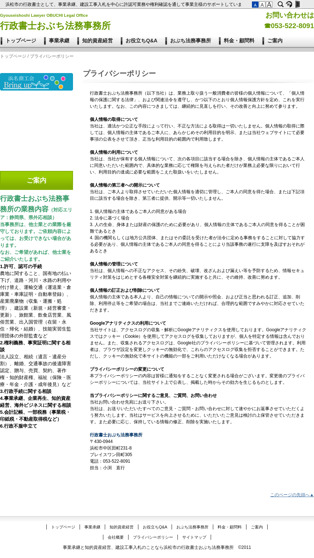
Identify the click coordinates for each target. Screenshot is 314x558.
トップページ (20, 40)
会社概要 (116, 537)
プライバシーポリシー (153, 537)
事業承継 (59, 40)
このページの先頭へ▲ (292, 494)
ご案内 (275, 40)
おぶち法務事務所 (190, 40)
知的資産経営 (97, 40)
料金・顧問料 (239, 40)
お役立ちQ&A (141, 40)
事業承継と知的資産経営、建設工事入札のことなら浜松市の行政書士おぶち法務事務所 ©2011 (157, 547)
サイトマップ (194, 537)
